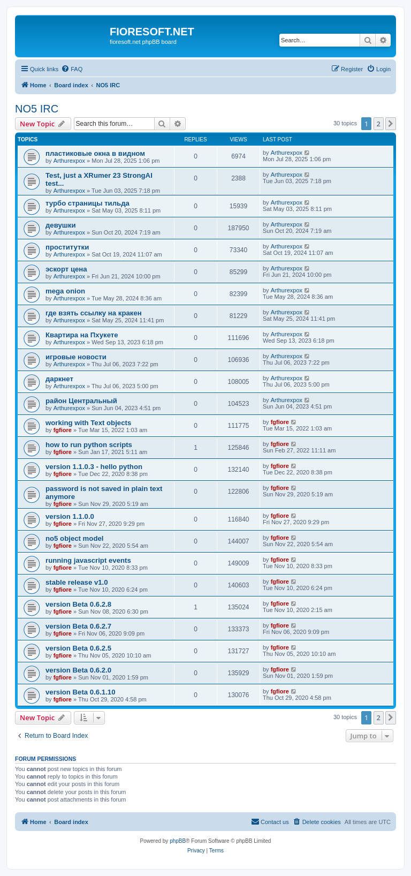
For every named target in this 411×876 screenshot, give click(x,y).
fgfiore (63, 430)
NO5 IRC (36, 109)
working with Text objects (88, 423)
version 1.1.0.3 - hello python (93, 467)
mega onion (65, 291)
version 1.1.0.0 (69, 516)
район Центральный (81, 401)
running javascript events (88, 560)
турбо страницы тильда (87, 203)
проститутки (67, 247)
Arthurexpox (69, 160)
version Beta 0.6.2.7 (78, 626)
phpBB (178, 841)
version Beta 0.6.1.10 (80, 692)
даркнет (59, 379)
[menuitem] (71, 69)
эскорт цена (66, 269)
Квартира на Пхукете (81, 335)
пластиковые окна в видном (95, 153)
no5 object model (74, 538)
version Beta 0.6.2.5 (78, 648)
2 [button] (378, 124)
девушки (60, 225)
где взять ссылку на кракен (93, 313)
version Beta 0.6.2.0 (78, 670)
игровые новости (75, 357)
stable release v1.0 (76, 582)
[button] (390, 123)
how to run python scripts (88, 445)
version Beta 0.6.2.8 (78, 604)
